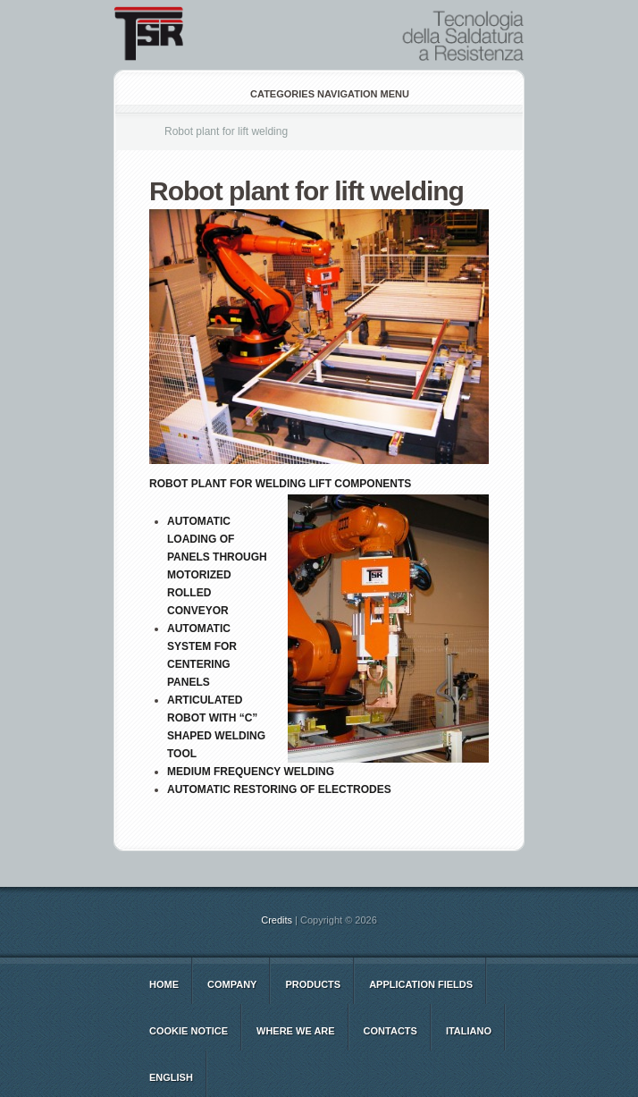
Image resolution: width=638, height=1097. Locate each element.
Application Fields (421, 984)
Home (164, 984)
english (171, 1077)
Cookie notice (188, 1030)
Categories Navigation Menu (317, 94)
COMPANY (231, 984)
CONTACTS (390, 1030)
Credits (276, 920)
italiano (468, 1030)
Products (312, 984)
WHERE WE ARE (295, 1030)
